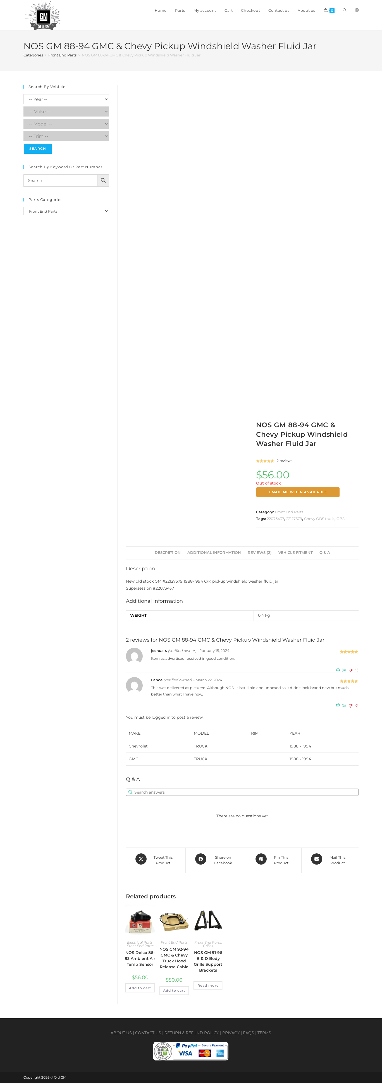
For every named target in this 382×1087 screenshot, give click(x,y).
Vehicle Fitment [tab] (295, 559)
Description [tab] (168, 559)
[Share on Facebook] (215, 865)
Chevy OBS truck (319, 524)
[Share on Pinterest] (273, 865)
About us (121, 1036)
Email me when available (298, 498)
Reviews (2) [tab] (260, 559)
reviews (284, 467)
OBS (340, 524)
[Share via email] (330, 865)
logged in (161, 723)
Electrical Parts (140, 946)
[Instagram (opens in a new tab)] (357, 10)
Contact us (148, 1036)
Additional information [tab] (214, 559)
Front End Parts (62, 61)
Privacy (231, 1036)
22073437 (275, 524)
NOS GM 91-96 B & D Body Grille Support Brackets (208, 964)
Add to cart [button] (140, 991)
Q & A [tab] (324, 559)
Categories (33, 61)
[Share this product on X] (155, 865)
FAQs (248, 1036)
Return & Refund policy (191, 1036)
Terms (264, 1036)
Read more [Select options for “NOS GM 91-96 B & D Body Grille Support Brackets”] (208, 989)
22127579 (294, 524)
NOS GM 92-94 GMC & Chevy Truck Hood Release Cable (174, 961)
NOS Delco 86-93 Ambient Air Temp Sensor (140, 961)
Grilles (208, 949)
